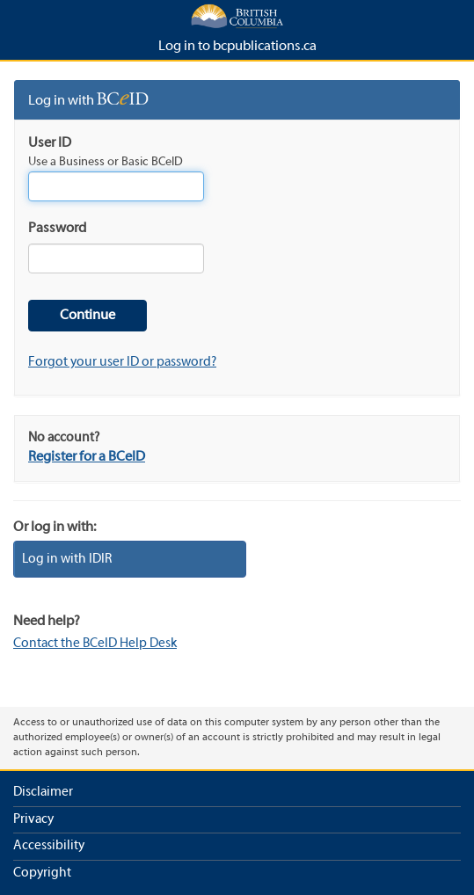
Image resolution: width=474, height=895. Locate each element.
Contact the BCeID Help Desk (95, 644)
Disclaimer (43, 792)
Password (57, 229)
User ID (49, 143)
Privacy (33, 819)
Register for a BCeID (86, 457)
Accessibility (48, 846)
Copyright (42, 873)
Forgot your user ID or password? (122, 362)
